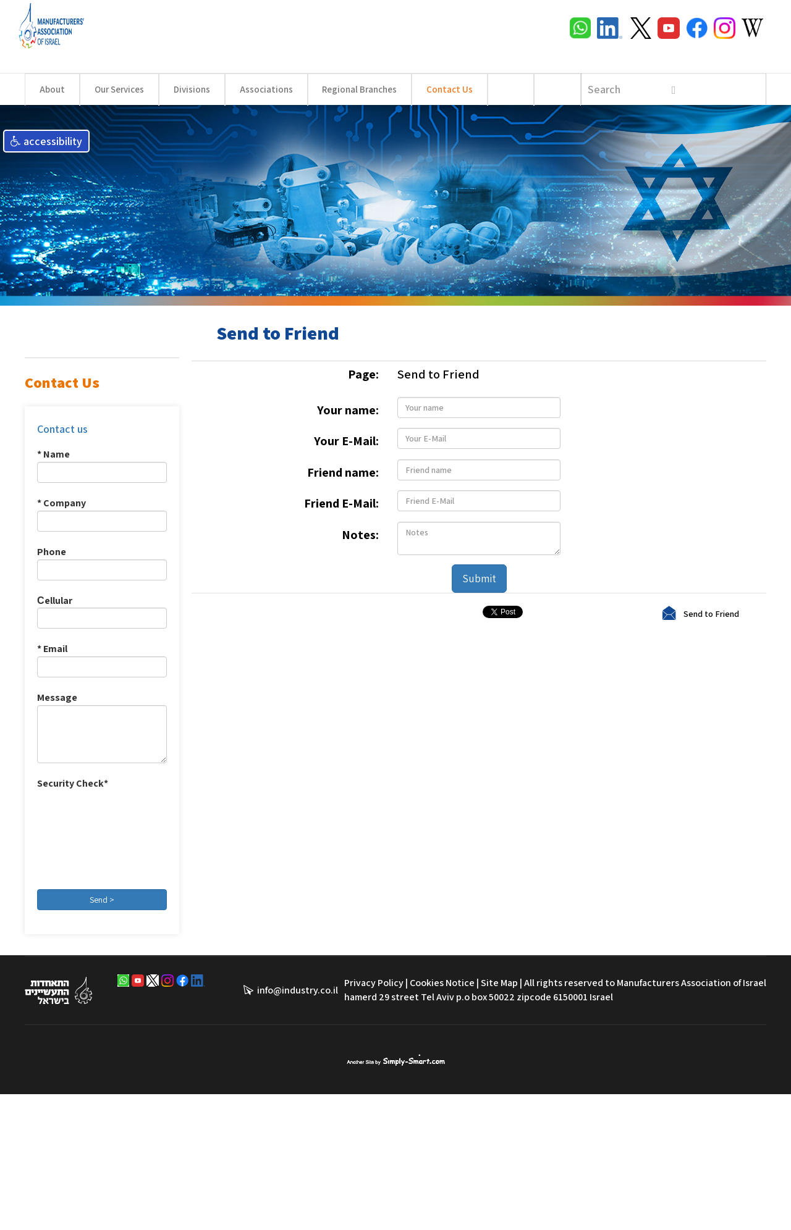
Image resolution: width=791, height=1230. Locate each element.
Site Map (499, 982)
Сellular (54, 600)
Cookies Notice (442, 982)
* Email (52, 648)
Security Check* (72, 783)
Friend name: (343, 472)
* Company (61, 502)
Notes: (360, 535)
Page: (363, 374)
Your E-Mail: (346, 441)
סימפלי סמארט (395, 1059)
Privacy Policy (374, 982)
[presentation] (87, 835)
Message (57, 697)
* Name (53, 454)
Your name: (348, 410)
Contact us (62, 429)
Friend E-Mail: (341, 503)
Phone (51, 551)
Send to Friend (711, 613)
